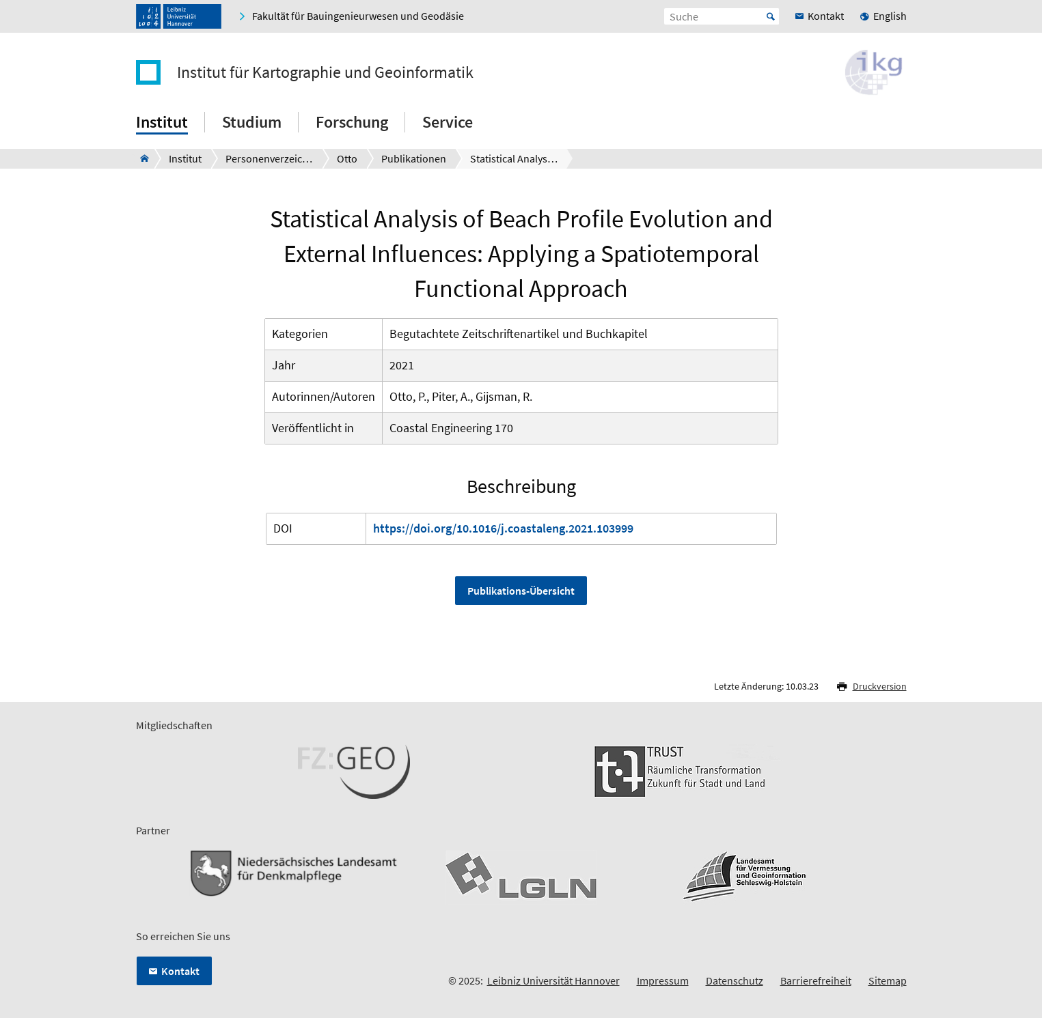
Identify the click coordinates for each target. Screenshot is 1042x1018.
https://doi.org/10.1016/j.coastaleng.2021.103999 (503, 528)
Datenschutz (734, 980)
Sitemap (887, 980)
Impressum (663, 980)
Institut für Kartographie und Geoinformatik (325, 72)
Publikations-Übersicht (521, 590)
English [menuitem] (890, 16)
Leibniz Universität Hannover (553, 980)
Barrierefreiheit (815, 980)
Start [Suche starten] (771, 16)
